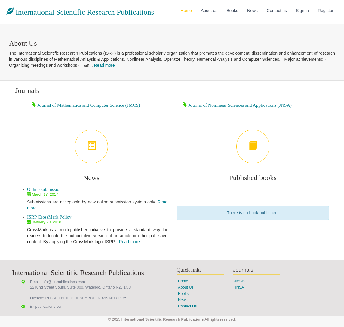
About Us (186, 287)
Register (325, 10)
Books (232, 10)
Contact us (277, 10)
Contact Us (187, 306)
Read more (104, 65)
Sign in (302, 10)
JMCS (239, 281)
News (252, 10)
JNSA (239, 287)
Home (186, 10)
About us (209, 10)
